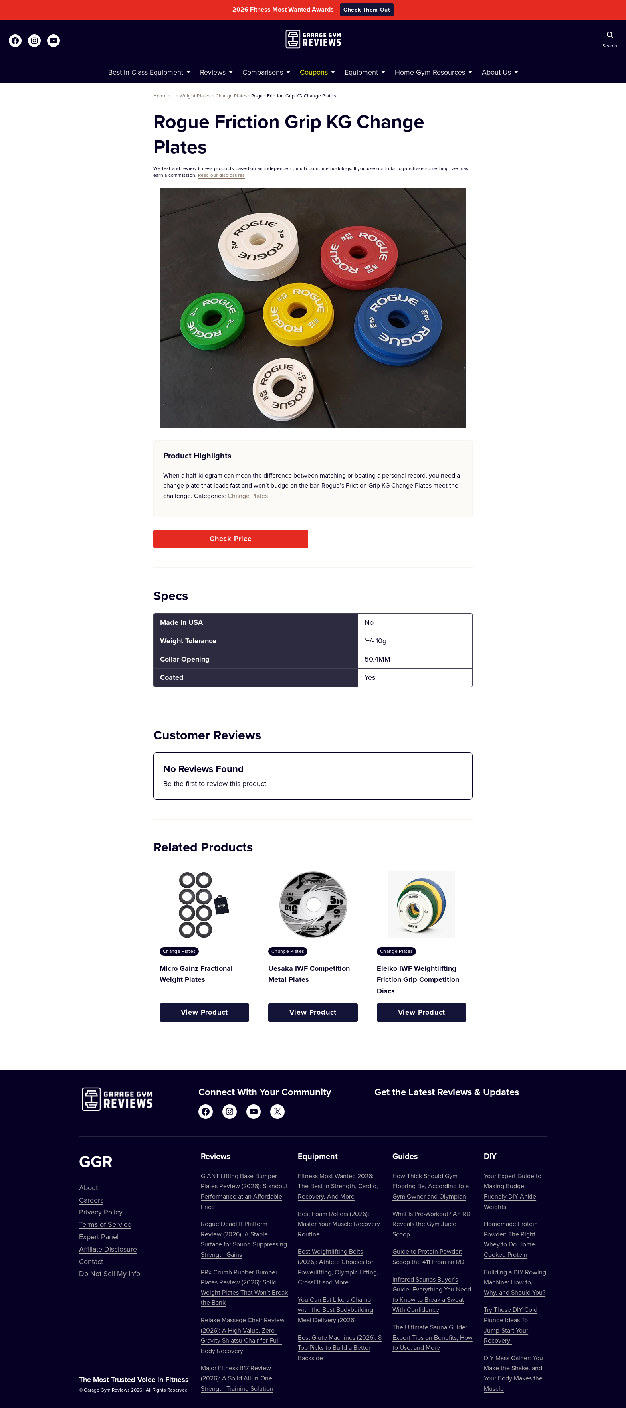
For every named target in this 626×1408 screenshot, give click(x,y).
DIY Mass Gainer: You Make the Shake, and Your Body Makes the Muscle (513, 1373)
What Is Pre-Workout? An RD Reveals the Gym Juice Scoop (431, 1223)
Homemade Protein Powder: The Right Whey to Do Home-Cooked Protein (511, 1239)
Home (160, 95)
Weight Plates (195, 95)
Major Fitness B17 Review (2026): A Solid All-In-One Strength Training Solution (237, 1377)
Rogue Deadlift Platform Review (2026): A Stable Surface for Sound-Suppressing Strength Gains (244, 1239)
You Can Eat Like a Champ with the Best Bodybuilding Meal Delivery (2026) (335, 1309)
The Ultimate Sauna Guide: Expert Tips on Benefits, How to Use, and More (432, 1337)
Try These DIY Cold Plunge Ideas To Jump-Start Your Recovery (510, 1325)
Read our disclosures (221, 175)
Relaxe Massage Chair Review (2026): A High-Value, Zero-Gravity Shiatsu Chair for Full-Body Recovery (243, 1335)
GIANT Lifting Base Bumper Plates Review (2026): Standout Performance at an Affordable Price (244, 1191)
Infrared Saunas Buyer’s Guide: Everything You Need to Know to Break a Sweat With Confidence (431, 1294)
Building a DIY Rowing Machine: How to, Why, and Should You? (515, 1282)
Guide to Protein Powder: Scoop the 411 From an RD (428, 1256)
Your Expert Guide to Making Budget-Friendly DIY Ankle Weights (512, 1191)
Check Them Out (366, 10)
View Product (204, 1012)
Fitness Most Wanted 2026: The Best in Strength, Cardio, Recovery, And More (338, 1186)
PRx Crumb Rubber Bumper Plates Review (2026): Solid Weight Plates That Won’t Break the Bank (244, 1287)
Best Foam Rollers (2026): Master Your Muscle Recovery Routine (339, 1223)
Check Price (231, 538)
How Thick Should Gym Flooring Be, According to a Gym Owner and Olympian (430, 1186)
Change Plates (232, 95)
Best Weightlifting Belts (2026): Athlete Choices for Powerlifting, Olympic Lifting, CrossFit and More (338, 1266)
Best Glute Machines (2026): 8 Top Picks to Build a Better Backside (340, 1347)
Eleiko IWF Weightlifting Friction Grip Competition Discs (418, 980)
